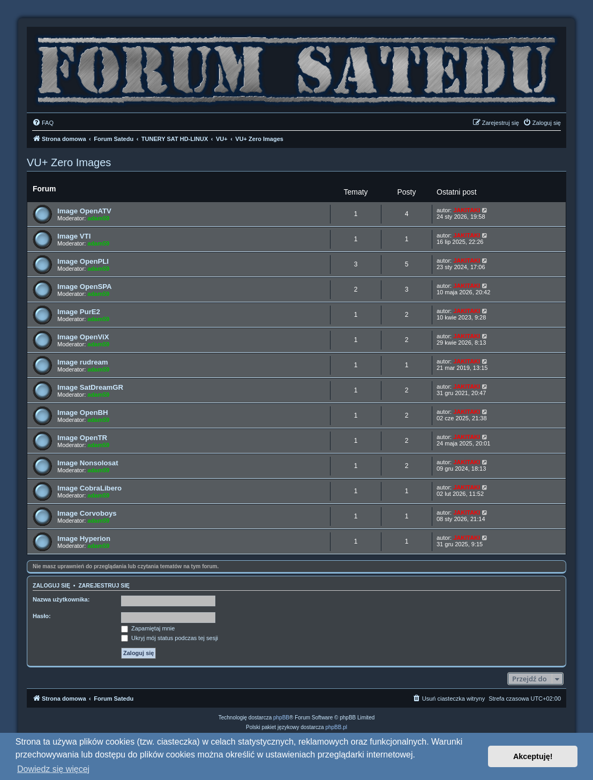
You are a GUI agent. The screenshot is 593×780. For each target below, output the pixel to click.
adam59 (98, 218)
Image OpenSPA (84, 287)
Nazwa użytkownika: (61, 599)
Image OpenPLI (83, 261)
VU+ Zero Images (69, 162)
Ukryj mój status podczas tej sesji (169, 638)
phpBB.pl (336, 727)
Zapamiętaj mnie (148, 628)
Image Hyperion (83, 538)
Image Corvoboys (87, 513)
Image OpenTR (82, 438)
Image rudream (82, 362)
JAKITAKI (466, 210)
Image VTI (74, 236)
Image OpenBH (82, 412)
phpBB (281, 717)
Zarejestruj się (104, 585)
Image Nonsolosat (87, 463)
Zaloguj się (51, 585)
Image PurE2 (78, 312)
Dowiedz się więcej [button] (53, 769)
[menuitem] (43, 122)
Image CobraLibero (89, 488)
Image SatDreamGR (90, 387)
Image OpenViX (83, 337)
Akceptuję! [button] (533, 756)
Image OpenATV (84, 211)
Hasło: (42, 616)
